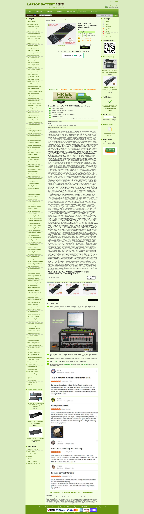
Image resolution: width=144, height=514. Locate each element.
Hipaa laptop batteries (33, 162)
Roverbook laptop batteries (35, 283)
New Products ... (32, 380)
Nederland (108, 26)
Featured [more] (108, 57)
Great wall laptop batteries (34, 152)
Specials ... (30, 377)
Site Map (30, 458)
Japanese (108, 36)
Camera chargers (32, 369)
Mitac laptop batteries (33, 235)
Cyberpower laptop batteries (35, 91)
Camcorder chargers (33, 374)
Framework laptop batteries (35, 122)
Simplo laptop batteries (34, 302)
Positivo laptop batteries (34, 273)
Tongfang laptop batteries (34, 326)
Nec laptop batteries (33, 247)
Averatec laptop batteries (34, 53)
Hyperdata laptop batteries (35, 178)
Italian (107, 24)
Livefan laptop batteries (34, 216)
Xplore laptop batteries (34, 352)
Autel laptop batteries (33, 50)
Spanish (108, 29)
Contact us (54, 507)
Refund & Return (85, 507)
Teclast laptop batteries (34, 314)
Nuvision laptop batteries (34, 249)
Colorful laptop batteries (34, 84)
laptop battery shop (68, 512)
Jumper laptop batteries (34, 201)
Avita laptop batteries (33, 55)
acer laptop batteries (65, 19)
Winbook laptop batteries (34, 345)
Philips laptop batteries (34, 268)
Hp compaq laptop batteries (35, 169)
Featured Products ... (33, 382)
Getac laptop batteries (33, 142)
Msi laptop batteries (33, 244)
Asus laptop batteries (33, 48)
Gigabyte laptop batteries (34, 145)
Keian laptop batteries (33, 204)
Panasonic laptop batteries (35, 264)
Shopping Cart (114, 6)
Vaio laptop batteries (33, 335)
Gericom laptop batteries (34, 140)
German (108, 33)
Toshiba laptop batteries (34, 328)
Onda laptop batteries (33, 252)
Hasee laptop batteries (34, 159)
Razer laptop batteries (33, 278)
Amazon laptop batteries (34, 38)
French (107, 21)
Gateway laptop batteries (34, 133)
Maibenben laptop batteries (35, 220)
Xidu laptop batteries (33, 350)
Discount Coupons (32, 461)
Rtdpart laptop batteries (34, 287)
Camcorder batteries (33, 371)
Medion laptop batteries (34, 228)
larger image (55, 294)
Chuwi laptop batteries (33, 79)
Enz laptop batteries (33, 110)
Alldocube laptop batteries (34, 36)
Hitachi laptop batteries (34, 164)
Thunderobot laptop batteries (35, 323)
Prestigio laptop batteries (34, 275)
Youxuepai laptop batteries (35, 357)
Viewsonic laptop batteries (34, 338)
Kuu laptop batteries (33, 208)
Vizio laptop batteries (33, 340)
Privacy (69, 507)
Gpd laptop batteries (33, 150)
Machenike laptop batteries (35, 218)
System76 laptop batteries (34, 309)
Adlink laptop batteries (33, 29)
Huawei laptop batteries (34, 176)
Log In (116, 1)
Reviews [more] (108, 124)
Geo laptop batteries (33, 138)
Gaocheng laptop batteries (35, 131)
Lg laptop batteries (32, 213)
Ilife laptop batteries (33, 186)
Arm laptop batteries (33, 45)
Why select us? (55, 492)
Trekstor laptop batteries (34, 331)
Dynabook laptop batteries (34, 105)
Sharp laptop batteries (33, 297)
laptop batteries (55, 19)
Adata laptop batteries (33, 26)
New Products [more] (35, 389)
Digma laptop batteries (34, 100)
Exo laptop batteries (33, 117)
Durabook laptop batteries (34, 103)
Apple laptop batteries (33, 43)
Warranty (94, 507)
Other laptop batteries (33, 259)
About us (39, 11)
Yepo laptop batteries (33, 354)
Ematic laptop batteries (34, 108)
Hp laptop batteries (33, 171)
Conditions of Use (32, 454)
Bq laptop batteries (33, 74)
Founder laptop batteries (34, 120)
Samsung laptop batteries (34, 292)
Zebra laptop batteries (33, 359)
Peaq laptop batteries (33, 266)
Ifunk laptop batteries (33, 183)
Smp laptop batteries (33, 304)
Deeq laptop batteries (33, 93)
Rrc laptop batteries (33, 285)
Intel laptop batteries (33, 192)
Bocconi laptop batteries (34, 69)
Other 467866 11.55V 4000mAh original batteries (35, 438)
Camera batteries (32, 366)
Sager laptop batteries (33, 290)
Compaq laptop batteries (34, 86)
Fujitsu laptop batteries (34, 124)
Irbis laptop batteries (33, 197)
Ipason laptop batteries (34, 194)
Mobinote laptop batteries (34, 237)
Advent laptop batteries (34, 31)
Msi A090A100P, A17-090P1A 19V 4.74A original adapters (110, 70)
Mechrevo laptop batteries (34, 225)
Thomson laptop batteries (34, 319)
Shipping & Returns (33, 449)
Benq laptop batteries (33, 65)
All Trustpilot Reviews (85, 492)
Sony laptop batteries (33, 307)
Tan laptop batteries (33, 311)
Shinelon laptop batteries (34, 299)
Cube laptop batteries (33, 88)
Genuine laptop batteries (34, 135)
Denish (107, 31)
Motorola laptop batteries (34, 242)
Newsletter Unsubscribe (34, 463)
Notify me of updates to (109, 107)
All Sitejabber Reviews (69, 492)
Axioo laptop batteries (33, 57)
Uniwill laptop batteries (34, 333)
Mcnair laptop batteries (34, 223)
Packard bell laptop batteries (35, 261)
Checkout (83, 11)
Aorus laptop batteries (33, 41)
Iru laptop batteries (32, 199)
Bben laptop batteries (33, 62)
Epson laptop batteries (33, 112)
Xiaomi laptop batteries (34, 347)
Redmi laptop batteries (34, 280)
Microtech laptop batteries (34, 232)
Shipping (59, 11)
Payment (49, 11)
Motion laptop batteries (34, 240)
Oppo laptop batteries (33, 256)
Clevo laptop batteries (33, 81)
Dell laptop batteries (33, 96)
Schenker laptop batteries (34, 295)
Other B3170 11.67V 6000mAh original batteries (35, 421)
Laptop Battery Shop (85, 512)
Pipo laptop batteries (33, 271)
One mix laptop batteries (34, 254)
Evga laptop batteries (33, 115)
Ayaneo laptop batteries (34, 60)
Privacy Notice (31, 451)
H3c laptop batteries (33, 154)
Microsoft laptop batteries (34, 230)
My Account (94, 11)
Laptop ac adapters (33, 364)
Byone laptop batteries (33, 76)
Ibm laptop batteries (33, 181)
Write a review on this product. (109, 133)
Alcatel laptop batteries (34, 33)
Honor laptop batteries (33, 166)
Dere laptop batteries (33, 98)
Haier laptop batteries (33, 157)
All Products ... (31, 385)
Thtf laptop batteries (33, 321)
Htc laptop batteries (33, 174)
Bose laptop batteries (33, 72)
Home (111, 1)
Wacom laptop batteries (34, 342)
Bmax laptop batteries (33, 67)
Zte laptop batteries (33, 362)
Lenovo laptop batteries (34, 211)
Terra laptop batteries (33, 316)
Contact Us (30, 456)
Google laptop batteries (34, 147)
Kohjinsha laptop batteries (34, 206)
